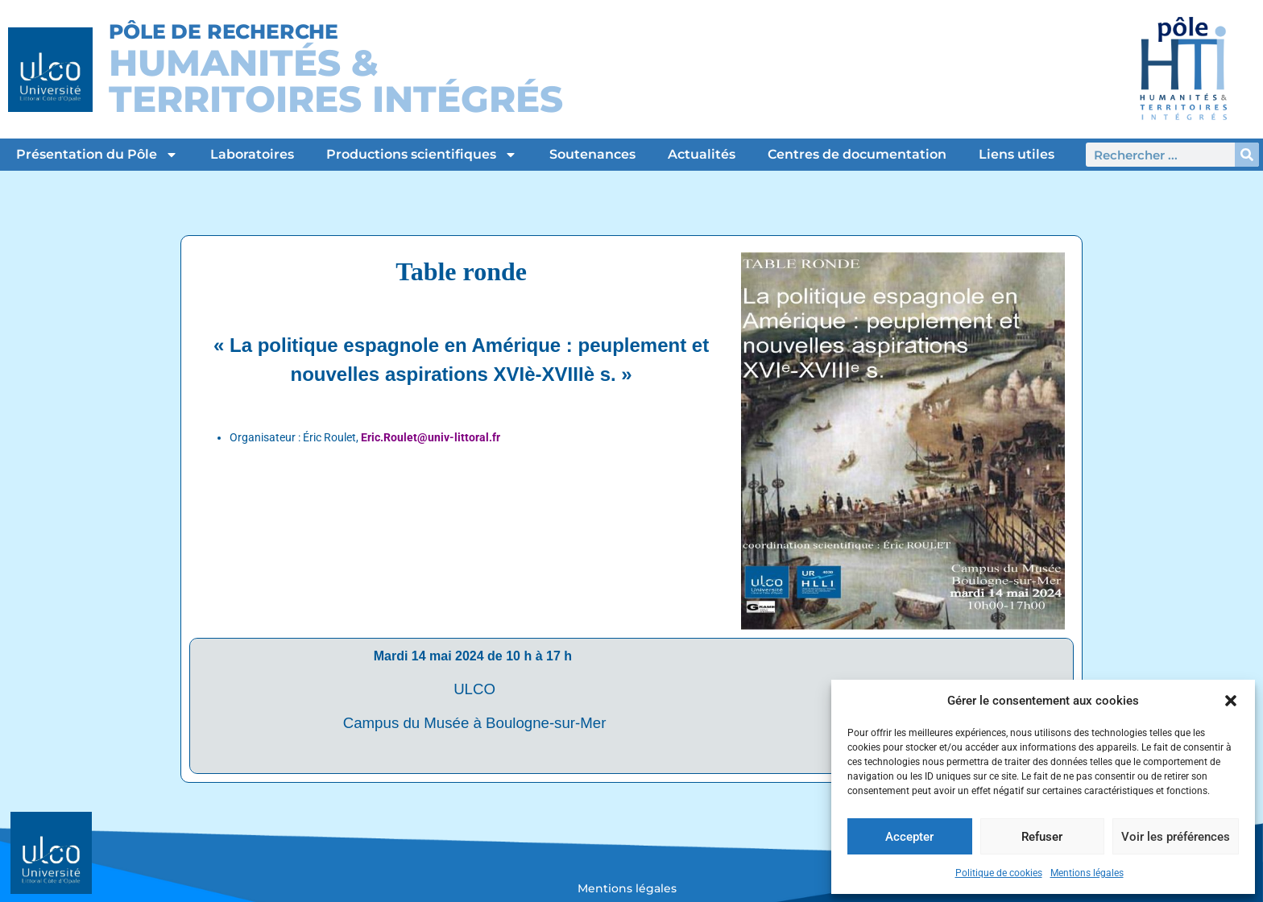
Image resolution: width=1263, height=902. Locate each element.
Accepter (909, 837)
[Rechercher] (1247, 155)
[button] (1231, 701)
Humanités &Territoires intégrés (336, 80)
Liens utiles (1016, 154)
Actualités (701, 154)
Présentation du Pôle (97, 154)
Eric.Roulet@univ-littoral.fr (430, 437)
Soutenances (592, 154)
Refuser (1041, 837)
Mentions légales (1087, 873)
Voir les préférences (1175, 837)
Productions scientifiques (421, 154)
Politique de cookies (998, 873)
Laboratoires (252, 154)
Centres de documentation (857, 154)
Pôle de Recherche (223, 31)
